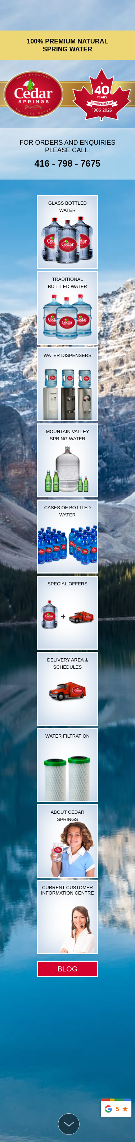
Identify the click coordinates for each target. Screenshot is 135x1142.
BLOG (68, 969)
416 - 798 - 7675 (67, 163)
